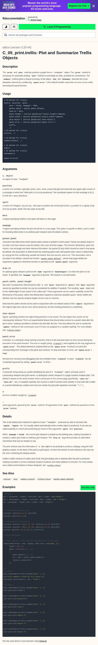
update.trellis (28, 479)
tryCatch (57, 343)
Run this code (88, 487)
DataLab (43, 641)
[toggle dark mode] (6, 27)
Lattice (6, 479)
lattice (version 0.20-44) (17, 47)
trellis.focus (13, 330)
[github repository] (14, 27)
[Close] (93, 6)
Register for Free (79, 6)
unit (16, 479)
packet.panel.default (51, 259)
